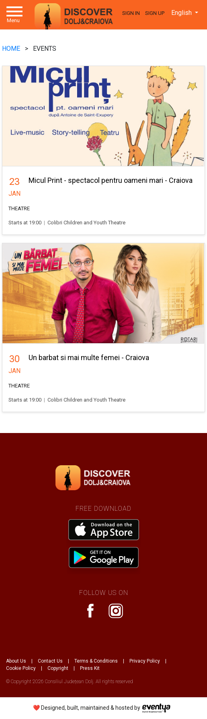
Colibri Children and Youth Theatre (86, 223)
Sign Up (154, 13)
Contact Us (50, 661)
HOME (12, 48)
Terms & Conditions (96, 661)
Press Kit (90, 668)
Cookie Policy (21, 668)
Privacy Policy (144, 661)
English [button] (182, 13)
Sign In (131, 13)
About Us (16, 661)
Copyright (57, 668)
